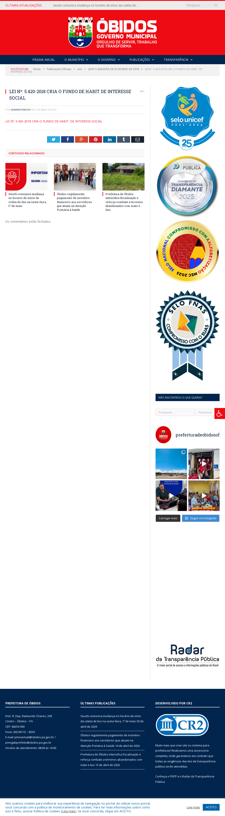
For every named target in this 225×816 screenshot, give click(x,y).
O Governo (107, 60)
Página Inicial (43, 60)
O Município (74, 60)
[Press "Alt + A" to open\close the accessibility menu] (219, 413)
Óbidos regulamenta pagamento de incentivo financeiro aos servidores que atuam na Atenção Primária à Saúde (74, 202)
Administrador (20, 109)
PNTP (173, 776)
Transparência (176, 60)
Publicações (139, 60)
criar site (181, 745)
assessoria (201, 750)
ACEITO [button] (211, 807)
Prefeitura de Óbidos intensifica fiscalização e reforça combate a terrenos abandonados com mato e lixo (124, 202)
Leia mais (68, 811)
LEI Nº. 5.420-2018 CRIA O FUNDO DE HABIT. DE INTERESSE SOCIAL (53, 121)
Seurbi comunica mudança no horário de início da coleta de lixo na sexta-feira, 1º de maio (97, 5)
